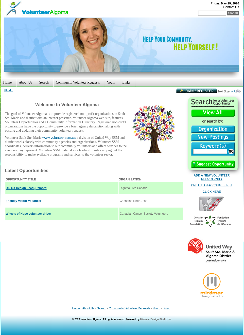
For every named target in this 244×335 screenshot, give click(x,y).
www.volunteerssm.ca (59, 138)
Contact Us (231, 7)
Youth (111, 82)
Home (7, 82)
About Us (25, 82)
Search (44, 82)
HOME (8, 90)
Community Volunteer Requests (78, 82)
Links (126, 82)
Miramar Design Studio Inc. (156, 319)
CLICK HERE (212, 192)
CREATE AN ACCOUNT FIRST (211, 185)
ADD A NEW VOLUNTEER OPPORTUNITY (212, 177)
